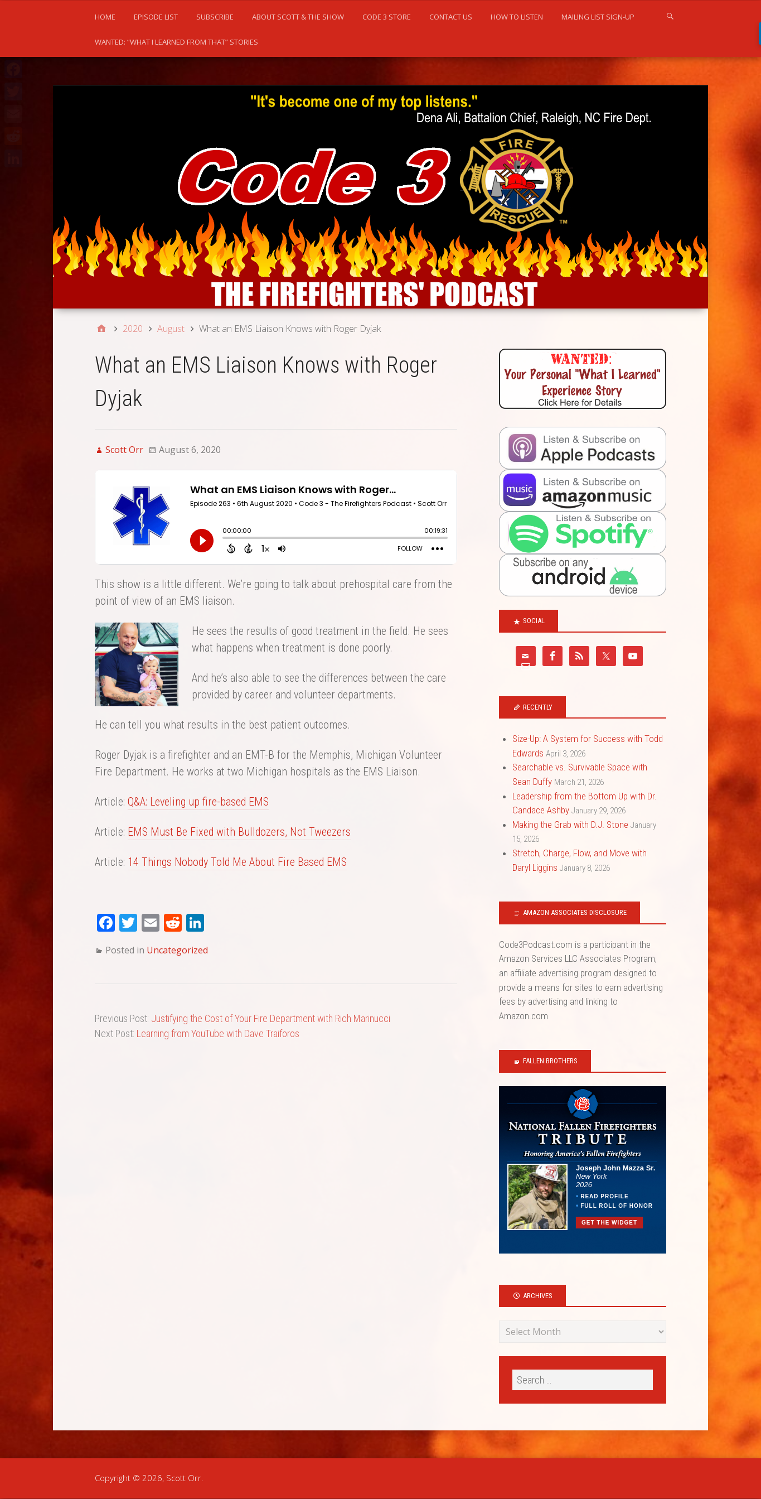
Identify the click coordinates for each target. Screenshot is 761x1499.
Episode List (156, 17)
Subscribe (215, 17)
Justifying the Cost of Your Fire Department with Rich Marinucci (270, 1018)
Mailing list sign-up (597, 17)
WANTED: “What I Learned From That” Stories (176, 42)
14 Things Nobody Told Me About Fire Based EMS (237, 862)
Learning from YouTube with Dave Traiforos (218, 1033)
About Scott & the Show (298, 17)
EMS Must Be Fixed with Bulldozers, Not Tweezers (239, 831)
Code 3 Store (386, 17)
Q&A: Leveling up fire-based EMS (198, 801)
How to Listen (517, 17)
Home (105, 17)
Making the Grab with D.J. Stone (570, 824)
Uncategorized (177, 950)
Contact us (450, 17)
